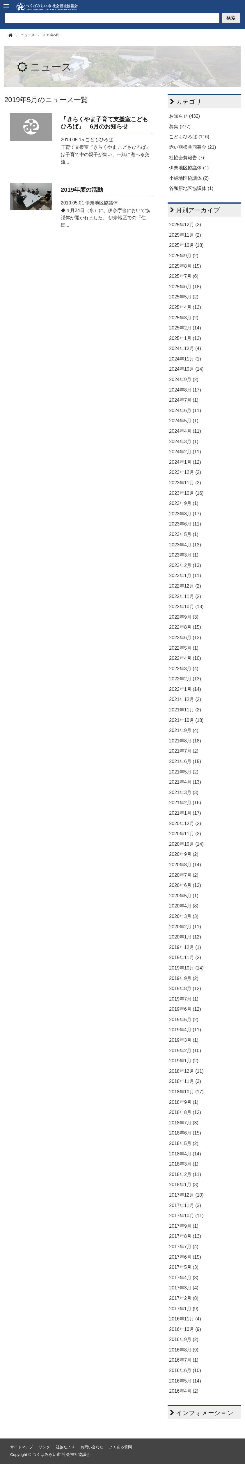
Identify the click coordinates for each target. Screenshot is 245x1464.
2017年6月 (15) (185, 1257)
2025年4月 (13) (185, 307)
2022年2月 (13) (185, 678)
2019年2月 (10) (185, 1050)
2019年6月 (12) (185, 1009)
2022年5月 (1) (183, 648)
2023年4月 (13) (185, 544)
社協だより (65, 1447)
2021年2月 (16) (185, 802)
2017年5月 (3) (183, 1267)
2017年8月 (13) (185, 1236)
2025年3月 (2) (183, 317)
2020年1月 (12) (185, 936)
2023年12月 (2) (185, 472)
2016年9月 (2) (183, 1339)
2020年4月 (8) (183, 905)
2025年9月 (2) (183, 255)
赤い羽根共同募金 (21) (192, 147)
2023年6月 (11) (185, 523)
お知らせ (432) (184, 116)
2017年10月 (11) (186, 1215)
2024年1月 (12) (185, 462)
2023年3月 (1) (183, 554)
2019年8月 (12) (185, 988)
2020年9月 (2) (183, 854)
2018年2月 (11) (185, 1174)
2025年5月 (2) (183, 296)
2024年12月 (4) (185, 348)
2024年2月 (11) (185, 451)
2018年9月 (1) (183, 1102)
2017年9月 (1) (183, 1226)
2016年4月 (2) (183, 1391)
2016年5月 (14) (185, 1380)
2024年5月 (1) (183, 420)
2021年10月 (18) (186, 720)
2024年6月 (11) (185, 410)
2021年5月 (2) (183, 771)
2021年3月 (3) (183, 792)
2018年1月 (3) (183, 1184)
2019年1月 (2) (183, 1060)
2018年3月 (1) (183, 1164)
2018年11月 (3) (185, 1081)
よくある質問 (120, 1447)
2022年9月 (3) (183, 617)
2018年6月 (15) (185, 1132)
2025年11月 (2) (185, 235)
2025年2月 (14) (185, 327)
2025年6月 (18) (185, 286)
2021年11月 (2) (185, 709)
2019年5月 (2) (183, 1019)
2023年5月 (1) (183, 534)
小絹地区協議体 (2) (189, 178)
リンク (44, 1447)
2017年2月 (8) (183, 1298)
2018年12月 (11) (186, 1071)
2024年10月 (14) (186, 369)
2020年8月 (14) (185, 864)
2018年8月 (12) (185, 1112)
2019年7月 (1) (183, 998)
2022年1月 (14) (185, 689)
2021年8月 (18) (185, 740)
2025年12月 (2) (185, 224)
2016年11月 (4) (185, 1318)
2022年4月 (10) (185, 658)
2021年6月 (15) (185, 761)
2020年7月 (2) (183, 875)
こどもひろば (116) (189, 136)
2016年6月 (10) (185, 1370)
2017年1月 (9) (183, 1308)
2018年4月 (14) (185, 1153)
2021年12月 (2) (185, 699)
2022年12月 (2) (185, 586)
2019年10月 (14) (186, 967)
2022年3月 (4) (183, 668)
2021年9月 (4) (183, 730)
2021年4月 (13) (185, 782)
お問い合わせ (92, 1447)
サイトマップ (21, 1447)
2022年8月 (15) (185, 627)
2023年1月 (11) (185, 575)
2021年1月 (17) (185, 813)
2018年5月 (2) (183, 1143)
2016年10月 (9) (185, 1329)
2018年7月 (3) (183, 1122)
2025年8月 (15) (185, 266)
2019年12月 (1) (185, 947)
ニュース (51, 67)
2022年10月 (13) (186, 606)
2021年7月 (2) (183, 751)
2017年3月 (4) (183, 1287)
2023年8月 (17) (185, 513)
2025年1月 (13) (185, 338)
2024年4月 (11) (185, 431)
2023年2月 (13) (185, 565)
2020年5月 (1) (183, 895)
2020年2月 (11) (185, 926)
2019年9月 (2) (183, 978)
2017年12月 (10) (186, 1195)
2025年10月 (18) (186, 245)
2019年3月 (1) (183, 1040)
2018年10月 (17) (186, 1091)
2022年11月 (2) (185, 596)
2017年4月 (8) (183, 1277)
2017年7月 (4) (183, 1246)
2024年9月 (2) (183, 379)
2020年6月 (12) (185, 885)
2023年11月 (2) (185, 482)
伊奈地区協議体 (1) (189, 167)
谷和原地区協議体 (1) (191, 188)
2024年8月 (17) (185, 389)
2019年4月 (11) (185, 1029)
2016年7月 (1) (183, 1360)
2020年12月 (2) (185, 823)
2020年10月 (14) (186, 844)
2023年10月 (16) (186, 493)
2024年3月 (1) (183, 441)
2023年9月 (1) (183, 503)
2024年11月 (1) (185, 358)
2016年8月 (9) (183, 1349)
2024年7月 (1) (183, 400)
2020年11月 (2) (185, 833)
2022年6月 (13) (185, 637)
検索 (231, 17)
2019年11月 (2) (185, 957)
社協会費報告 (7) (186, 157)
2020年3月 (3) (183, 916)
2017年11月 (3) (185, 1205)
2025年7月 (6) (183, 276)
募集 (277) (180, 126)
